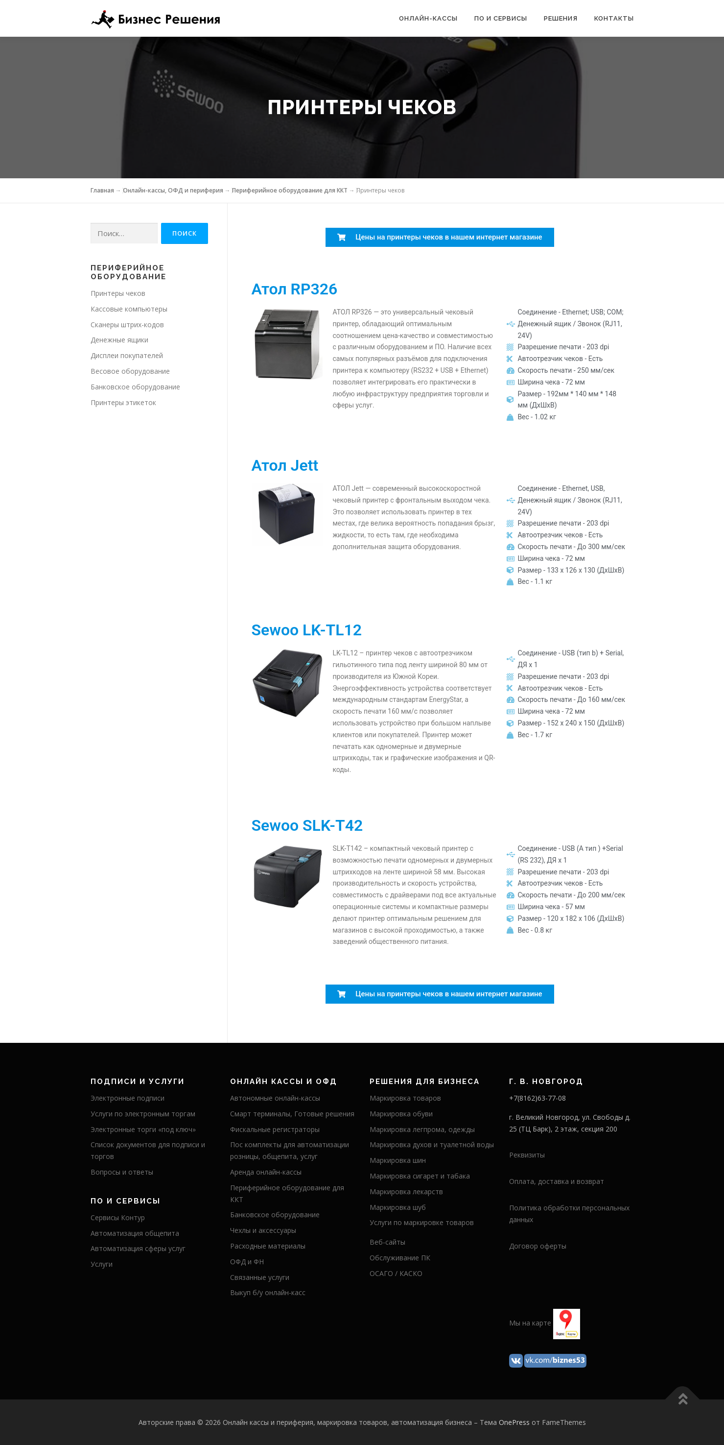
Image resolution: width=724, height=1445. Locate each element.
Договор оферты (537, 1246)
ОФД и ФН (247, 1261)
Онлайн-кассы (428, 18)
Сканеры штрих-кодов (127, 324)
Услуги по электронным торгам (143, 1113)
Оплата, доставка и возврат (556, 1181)
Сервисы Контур (118, 1217)
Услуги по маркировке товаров (422, 1222)
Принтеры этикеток (123, 402)
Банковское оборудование (135, 386)
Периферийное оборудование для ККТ (290, 190)
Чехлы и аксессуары (263, 1230)
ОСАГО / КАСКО (396, 1273)
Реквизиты (527, 1154)
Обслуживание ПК (400, 1257)
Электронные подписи (127, 1098)
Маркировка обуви (401, 1113)
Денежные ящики (119, 339)
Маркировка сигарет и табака (420, 1175)
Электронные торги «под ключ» (143, 1129)
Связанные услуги (259, 1277)
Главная (102, 190)
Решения (561, 18)
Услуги (102, 1264)
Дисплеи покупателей (127, 355)
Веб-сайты (387, 1242)
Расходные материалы (267, 1246)
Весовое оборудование (130, 371)
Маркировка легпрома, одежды (422, 1129)
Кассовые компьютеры (129, 308)
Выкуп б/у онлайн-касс (267, 1292)
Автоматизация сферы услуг (138, 1248)
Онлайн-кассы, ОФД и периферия (173, 190)
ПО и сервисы (500, 18)
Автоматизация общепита (135, 1233)
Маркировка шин (398, 1160)
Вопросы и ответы (122, 1172)
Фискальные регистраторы (275, 1129)
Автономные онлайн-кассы (275, 1098)
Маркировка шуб (398, 1207)
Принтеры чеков (118, 293)
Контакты (614, 18)
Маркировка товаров (405, 1098)
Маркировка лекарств (406, 1191)
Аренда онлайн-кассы (266, 1172)
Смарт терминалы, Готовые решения (292, 1113)
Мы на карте (530, 1323)
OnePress (514, 1422)
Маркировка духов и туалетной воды (432, 1144)
